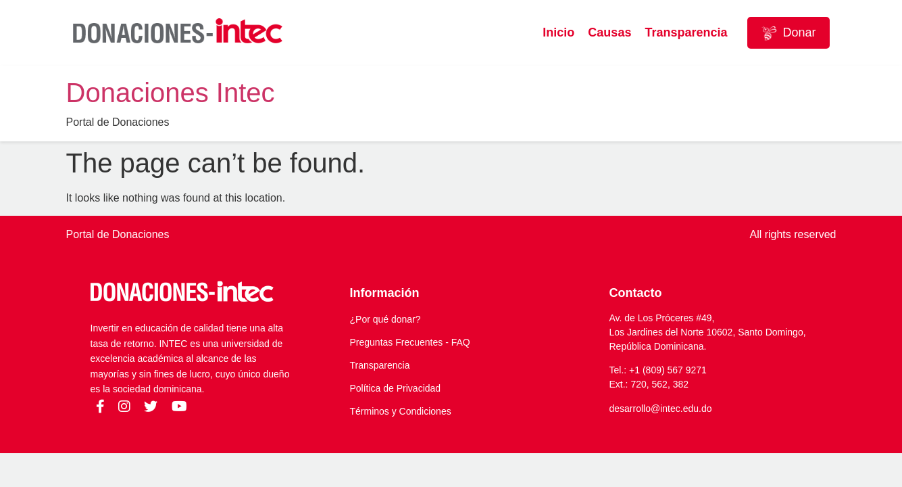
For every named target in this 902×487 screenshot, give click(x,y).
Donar (788, 33)
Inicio (558, 32)
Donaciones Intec (170, 93)
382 (680, 384)
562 (660, 384)
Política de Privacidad (395, 388)
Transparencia (686, 32)
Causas (609, 32)
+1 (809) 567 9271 (668, 370)
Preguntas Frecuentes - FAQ (410, 342)
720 (638, 384)
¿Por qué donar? (385, 319)
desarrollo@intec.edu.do (660, 408)
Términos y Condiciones (400, 411)
